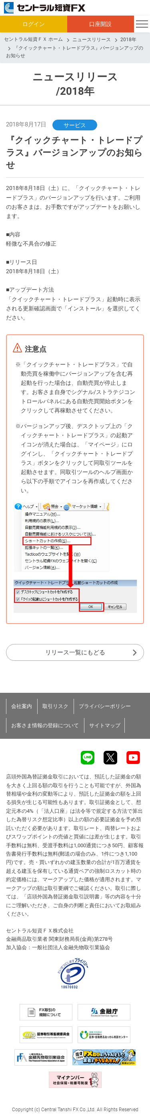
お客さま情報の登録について (45, 725)
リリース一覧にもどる (75, 652)
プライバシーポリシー (105, 706)
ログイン (33, 24)
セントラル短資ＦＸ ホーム (33, 39)
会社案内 (21, 706)
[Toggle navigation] (142, 24)
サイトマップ (104, 725)
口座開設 (100, 24)
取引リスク (55, 706)
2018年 (128, 39)
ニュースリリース (91, 39)
